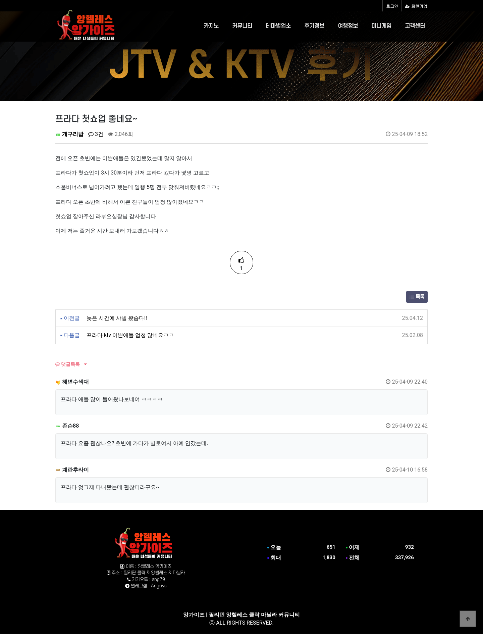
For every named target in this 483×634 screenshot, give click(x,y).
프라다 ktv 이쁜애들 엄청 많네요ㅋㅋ (130, 335)
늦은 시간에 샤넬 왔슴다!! (117, 318)
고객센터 (415, 26)
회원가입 (416, 6)
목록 (417, 297)
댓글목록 (67, 364)
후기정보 (314, 26)
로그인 (392, 6)
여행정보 (348, 26)
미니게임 (381, 26)
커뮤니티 (242, 26)
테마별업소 (278, 26)
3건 (95, 134)
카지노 (211, 26)
